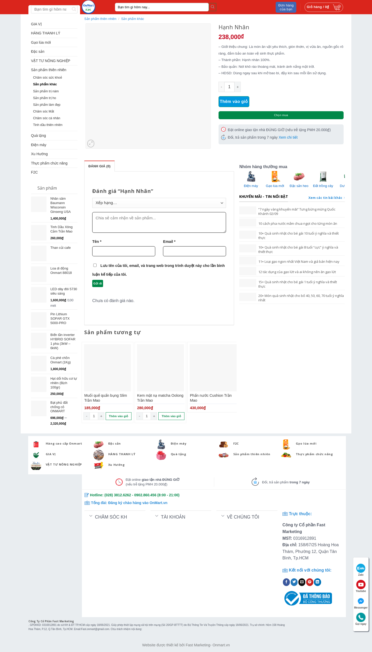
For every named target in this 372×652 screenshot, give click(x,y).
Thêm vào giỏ (234, 101)
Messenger (361, 602)
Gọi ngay (361, 619)
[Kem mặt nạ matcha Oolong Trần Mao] (160, 367)
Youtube (361, 586)
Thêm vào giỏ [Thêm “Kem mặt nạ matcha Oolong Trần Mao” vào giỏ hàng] (171, 416)
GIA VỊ (36, 24)
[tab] (99, 166)
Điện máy (38, 145)
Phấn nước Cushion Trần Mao (210, 397)
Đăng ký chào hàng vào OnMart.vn (138, 503)
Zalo (361, 570)
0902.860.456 (145, 495)
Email (169, 241)
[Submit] (212, 7)
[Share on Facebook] (286, 582)
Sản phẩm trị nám (46, 91)
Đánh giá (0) (99, 166)
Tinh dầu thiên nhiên (48, 125)
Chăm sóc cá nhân (46, 118)
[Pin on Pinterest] (309, 582)
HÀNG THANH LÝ (45, 33)
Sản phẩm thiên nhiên (48, 70)
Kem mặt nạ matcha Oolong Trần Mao (160, 397)
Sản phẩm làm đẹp (46, 105)
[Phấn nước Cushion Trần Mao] (213, 367)
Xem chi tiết (288, 137)
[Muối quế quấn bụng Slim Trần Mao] (107, 367)
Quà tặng (38, 135)
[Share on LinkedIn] (317, 582)
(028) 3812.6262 (117, 495)
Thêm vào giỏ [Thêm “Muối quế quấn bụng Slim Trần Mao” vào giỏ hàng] (118, 416)
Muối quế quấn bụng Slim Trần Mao (105, 397)
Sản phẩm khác (45, 84)
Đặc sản (37, 51)
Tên (96, 241)
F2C (34, 172)
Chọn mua (281, 115)
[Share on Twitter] (294, 582)
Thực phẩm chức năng (49, 163)
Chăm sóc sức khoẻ (47, 77)
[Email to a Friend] (302, 582)
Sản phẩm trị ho (44, 98)
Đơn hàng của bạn (286, 7)
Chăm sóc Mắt (43, 111)
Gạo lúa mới (41, 42)
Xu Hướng (39, 154)
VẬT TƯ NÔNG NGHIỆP (50, 61)
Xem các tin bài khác (326, 198)
